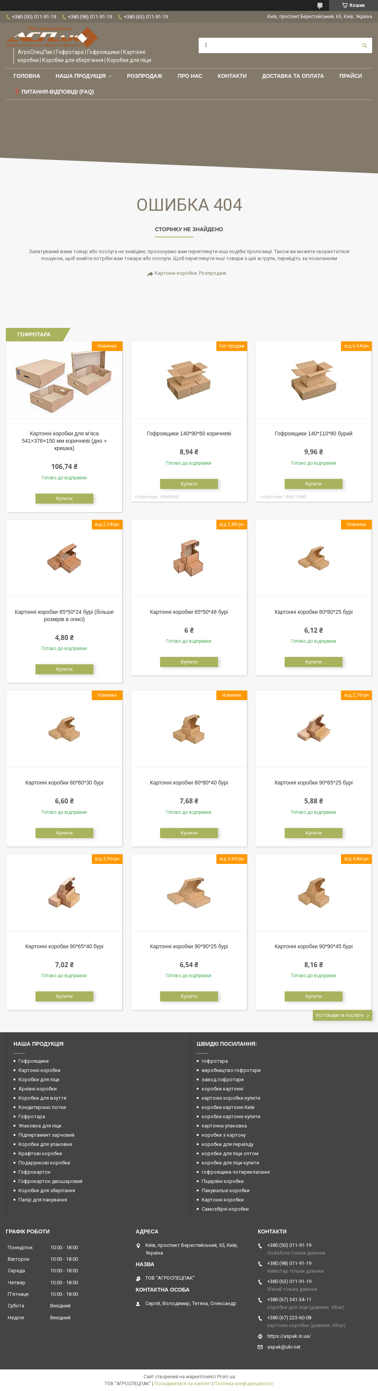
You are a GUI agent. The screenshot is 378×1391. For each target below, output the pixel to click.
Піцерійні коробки (223, 1181)
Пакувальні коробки (226, 1190)
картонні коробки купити (231, 1098)
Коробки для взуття (42, 1098)
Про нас (190, 76)
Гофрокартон (35, 1172)
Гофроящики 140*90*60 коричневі (189, 433)
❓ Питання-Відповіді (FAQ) (54, 92)
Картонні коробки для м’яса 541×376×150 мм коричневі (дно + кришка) (64, 440)
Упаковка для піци (40, 1126)
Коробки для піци (39, 1079)
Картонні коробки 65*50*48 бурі (189, 612)
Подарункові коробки (44, 1163)
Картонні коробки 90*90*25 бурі (189, 946)
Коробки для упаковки (45, 1144)
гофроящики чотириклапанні (236, 1172)
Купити (64, 498)
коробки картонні (222, 1089)
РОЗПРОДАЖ (144, 76)
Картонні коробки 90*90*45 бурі (314, 946)
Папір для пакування (43, 1200)
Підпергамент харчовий (46, 1135)
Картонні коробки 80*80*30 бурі (64, 782)
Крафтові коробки (40, 1153)
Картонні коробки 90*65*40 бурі (64, 946)
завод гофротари (223, 1079)
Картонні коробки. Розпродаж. (191, 273)
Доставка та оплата (293, 76)
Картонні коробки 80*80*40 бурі (189, 782)
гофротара (215, 1061)
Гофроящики (34, 1061)
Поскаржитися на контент (182, 1383)
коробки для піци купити (230, 1163)
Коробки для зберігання (47, 1190)
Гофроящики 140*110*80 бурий (313, 433)
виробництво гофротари (231, 1070)
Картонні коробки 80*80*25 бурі (314, 612)
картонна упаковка (224, 1126)
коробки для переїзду (227, 1144)
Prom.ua (226, 1376)
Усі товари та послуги (339, 1015)
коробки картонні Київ (228, 1107)
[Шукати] (364, 45)
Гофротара (32, 1116)
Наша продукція (81, 76)
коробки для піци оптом (230, 1153)
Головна (27, 76)
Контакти (232, 76)
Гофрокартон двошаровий (51, 1181)
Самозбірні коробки (225, 1209)
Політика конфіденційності (243, 1383)
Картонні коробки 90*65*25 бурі (314, 782)
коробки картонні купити (231, 1116)
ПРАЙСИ (350, 76)
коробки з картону (224, 1135)
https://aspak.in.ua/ (289, 1336)
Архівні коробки (38, 1089)
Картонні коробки (40, 1070)
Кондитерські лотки (42, 1107)
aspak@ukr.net (283, 1347)
